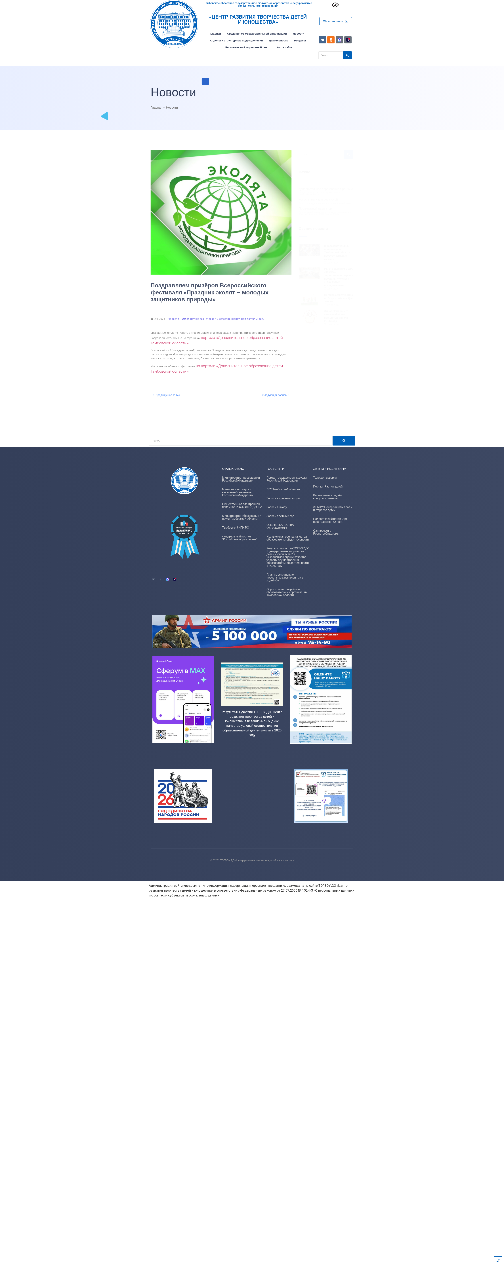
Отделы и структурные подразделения (236, 40)
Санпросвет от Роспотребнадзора (325, 532)
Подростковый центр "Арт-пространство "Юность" (330, 520)
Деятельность (278, 40)
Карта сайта (284, 47)
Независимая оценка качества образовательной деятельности (287, 538)
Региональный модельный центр (247, 47)
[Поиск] (241, 441)
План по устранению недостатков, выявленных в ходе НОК (284, 577)
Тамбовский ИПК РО (235, 527)
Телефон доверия (325, 478)
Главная (215, 33)
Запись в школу (276, 507)
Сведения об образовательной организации (257, 33)
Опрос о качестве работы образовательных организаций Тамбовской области (286, 592)
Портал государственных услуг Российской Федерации (286, 479)
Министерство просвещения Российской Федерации (241, 479)
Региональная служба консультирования (327, 496)
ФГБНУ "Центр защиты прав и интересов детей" (332, 508)
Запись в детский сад (280, 516)
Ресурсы (300, 40)
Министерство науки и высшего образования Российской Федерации (237, 492)
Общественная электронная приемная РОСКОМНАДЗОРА (242, 505)
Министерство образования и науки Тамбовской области (241, 517)
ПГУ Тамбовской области (283, 489)
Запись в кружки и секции (283, 498)
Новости (298, 33)
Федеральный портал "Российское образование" (239, 538)
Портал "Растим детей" (328, 486)
